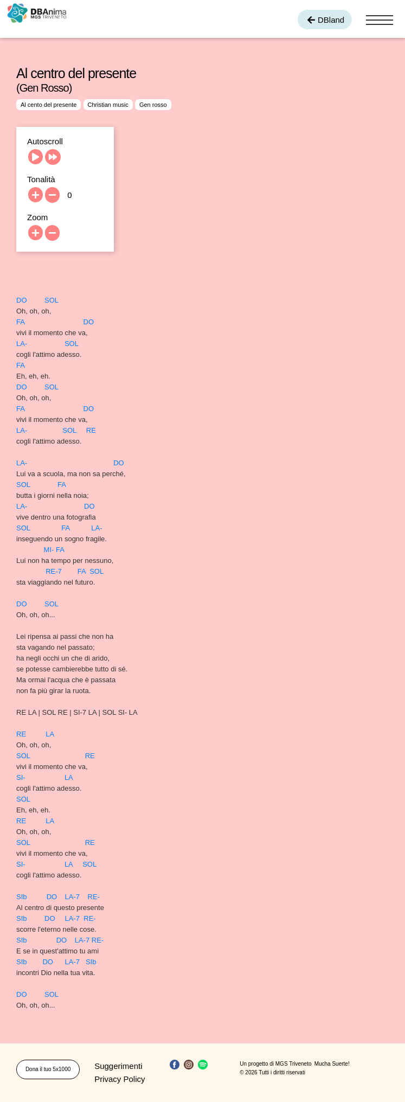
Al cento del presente (48, 104)
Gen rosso (153, 104)
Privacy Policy (119, 1079)
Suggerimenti (118, 1066)
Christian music (108, 104)
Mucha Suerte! (332, 1064)
